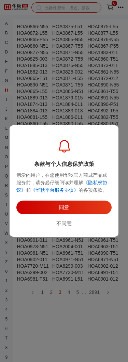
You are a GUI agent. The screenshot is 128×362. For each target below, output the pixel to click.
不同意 (64, 223)
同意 (64, 207)
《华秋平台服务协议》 (55, 190)
